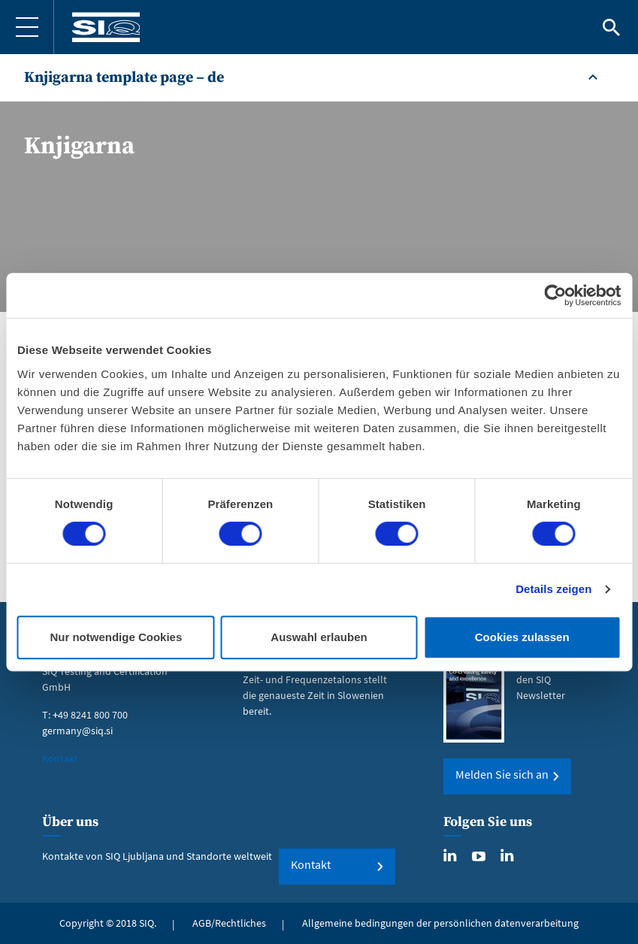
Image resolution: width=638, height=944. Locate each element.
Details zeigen (553, 588)
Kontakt (60, 758)
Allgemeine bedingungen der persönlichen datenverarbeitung (440, 923)
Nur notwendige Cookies (116, 637)
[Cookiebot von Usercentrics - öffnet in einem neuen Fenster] (555, 295)
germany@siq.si (77, 730)
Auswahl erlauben (319, 637)
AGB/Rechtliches (229, 923)
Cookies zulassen (522, 637)
